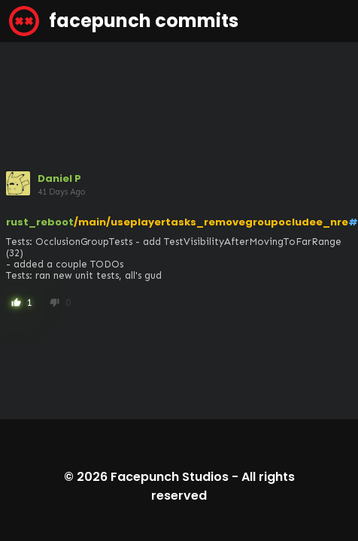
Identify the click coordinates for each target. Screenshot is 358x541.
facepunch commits (123, 21)
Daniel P (59, 178)
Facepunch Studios (170, 476)
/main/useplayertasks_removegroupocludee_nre (211, 222)
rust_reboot (40, 222)
